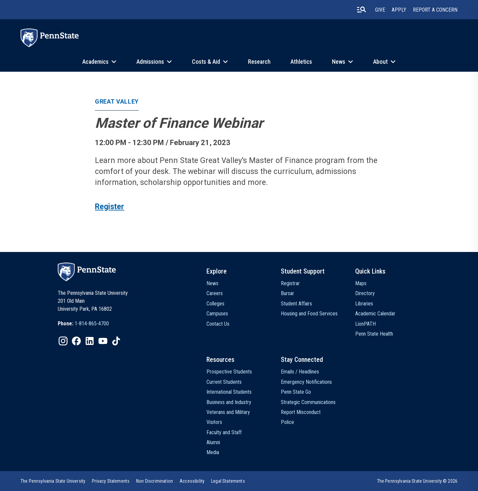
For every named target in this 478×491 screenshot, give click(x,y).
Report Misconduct (301, 412)
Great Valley (116, 101)
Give (380, 10)
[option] (83, 324)
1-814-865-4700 (92, 323)
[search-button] (361, 10)
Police (287, 422)
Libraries (364, 303)
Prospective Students (229, 371)
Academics (95, 61)
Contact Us (217, 324)
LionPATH (365, 324)
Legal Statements (228, 481)
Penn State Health (374, 334)
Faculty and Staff (224, 432)
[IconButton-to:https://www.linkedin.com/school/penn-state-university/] (89, 341)
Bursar (287, 293)
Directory (365, 293)
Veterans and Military (228, 412)
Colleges (215, 303)
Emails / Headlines (300, 371)
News (338, 61)
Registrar (290, 283)
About (380, 61)
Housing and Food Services (309, 313)
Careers (214, 293)
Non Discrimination (154, 481)
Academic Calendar (375, 313)
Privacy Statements (110, 481)
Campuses (217, 313)
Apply (399, 10)
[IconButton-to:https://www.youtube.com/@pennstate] (103, 341)
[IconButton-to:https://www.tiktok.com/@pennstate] (116, 341)
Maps (360, 283)
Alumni (213, 442)
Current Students (224, 382)
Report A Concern (435, 10)
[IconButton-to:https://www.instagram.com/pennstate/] (63, 341)
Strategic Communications (308, 402)
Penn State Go (296, 392)
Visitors (214, 422)
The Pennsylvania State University (53, 481)
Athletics (301, 61)
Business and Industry (228, 402)
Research (259, 61)
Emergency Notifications (306, 382)
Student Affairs (296, 303)
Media (212, 452)
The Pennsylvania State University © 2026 (417, 481)
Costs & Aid (206, 61)
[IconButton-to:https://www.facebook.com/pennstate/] (76, 341)
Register (109, 206)
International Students (229, 392)
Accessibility (192, 481)
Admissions (150, 61)
